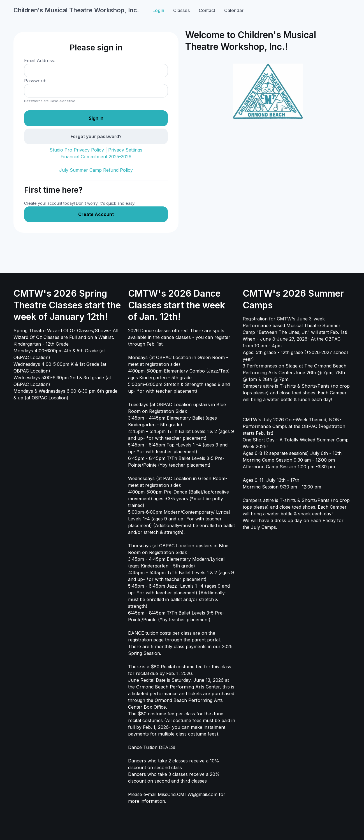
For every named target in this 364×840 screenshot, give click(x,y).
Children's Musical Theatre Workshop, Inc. (76, 10)
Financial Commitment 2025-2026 (96, 156)
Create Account (96, 214)
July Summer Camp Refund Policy (96, 170)
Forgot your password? (96, 136)
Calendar (234, 10)
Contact (207, 10)
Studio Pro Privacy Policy (77, 150)
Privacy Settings (125, 150)
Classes (181, 10)
